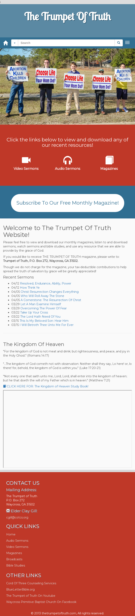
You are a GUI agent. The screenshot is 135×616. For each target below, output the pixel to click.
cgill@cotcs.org (17, 517)
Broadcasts (14, 559)
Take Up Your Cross (34, 312)
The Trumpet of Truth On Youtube (30, 596)
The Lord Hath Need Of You (40, 316)
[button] (14, 42)
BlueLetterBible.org (20, 589)
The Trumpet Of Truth (67, 16)
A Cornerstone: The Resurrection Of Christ (51, 300)
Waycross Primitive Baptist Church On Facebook (41, 602)
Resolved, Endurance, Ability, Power (45, 283)
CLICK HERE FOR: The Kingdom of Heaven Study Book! (45, 386)
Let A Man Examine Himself (40, 304)
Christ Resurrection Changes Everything (50, 292)
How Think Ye (30, 287)
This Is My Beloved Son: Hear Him (44, 321)
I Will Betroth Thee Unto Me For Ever (46, 325)
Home (10, 534)
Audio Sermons (17, 540)
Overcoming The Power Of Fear (43, 308)
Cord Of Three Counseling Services (31, 583)
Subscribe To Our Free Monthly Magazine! (67, 203)
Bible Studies (15, 565)
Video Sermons (17, 547)
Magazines (14, 553)
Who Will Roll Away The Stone (42, 296)
